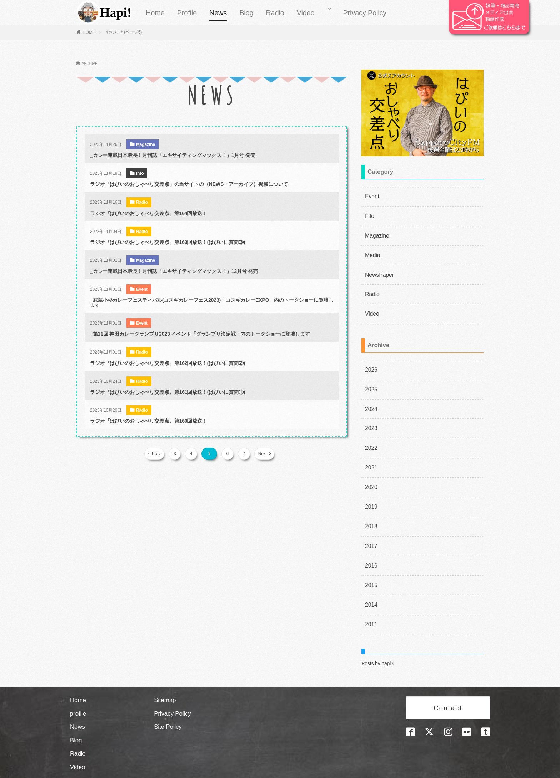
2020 (370, 473)
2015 (370, 566)
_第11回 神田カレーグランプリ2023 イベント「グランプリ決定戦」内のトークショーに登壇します (200, 334)
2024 (370, 399)
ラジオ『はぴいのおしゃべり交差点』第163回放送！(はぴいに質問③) (167, 242)
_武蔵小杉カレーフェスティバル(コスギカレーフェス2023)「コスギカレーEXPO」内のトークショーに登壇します (212, 302)
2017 (370, 529)
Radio (275, 13)
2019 (370, 491)
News (218, 13)
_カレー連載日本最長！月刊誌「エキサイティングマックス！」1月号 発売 (172, 155)
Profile (187, 13)
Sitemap (165, 678)
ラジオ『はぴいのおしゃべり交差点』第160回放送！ (148, 421)
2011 (370, 603)
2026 (370, 362)
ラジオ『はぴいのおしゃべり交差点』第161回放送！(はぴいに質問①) (167, 392)
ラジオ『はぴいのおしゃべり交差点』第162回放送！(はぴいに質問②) (167, 363)
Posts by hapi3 (377, 642)
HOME (88, 32)
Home (155, 13)
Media (371, 251)
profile (78, 691)
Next (260, 453)
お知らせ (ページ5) (124, 32)
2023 (370, 417)
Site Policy (168, 705)
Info (140, 173)
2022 (370, 436)
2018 (370, 510)
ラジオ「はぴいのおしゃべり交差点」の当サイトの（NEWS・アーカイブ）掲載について (189, 184)
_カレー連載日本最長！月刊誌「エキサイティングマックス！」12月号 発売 (174, 271)
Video (306, 13)
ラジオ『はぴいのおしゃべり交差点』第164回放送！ (148, 213)
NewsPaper (377, 270)
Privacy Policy (364, 13)
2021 (370, 454)
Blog (246, 13)
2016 (370, 547)
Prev (158, 453)
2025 (370, 380)
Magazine (145, 144)
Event (142, 289)
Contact (448, 685)
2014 (370, 584)
